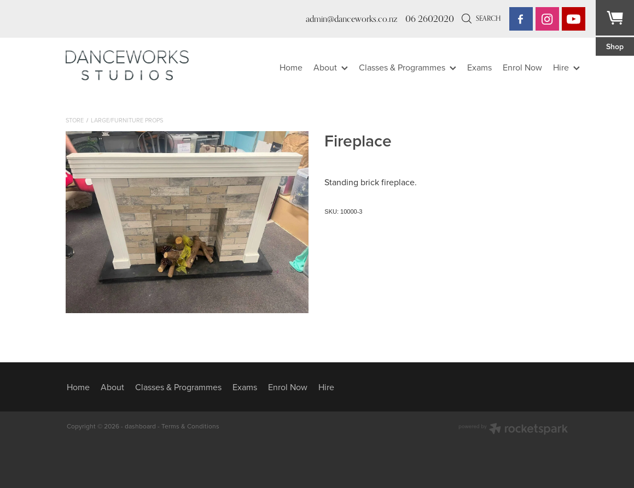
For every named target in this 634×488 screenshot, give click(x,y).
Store (75, 120)
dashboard (140, 426)
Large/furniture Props (127, 120)
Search (481, 18)
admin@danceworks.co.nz (351, 19)
